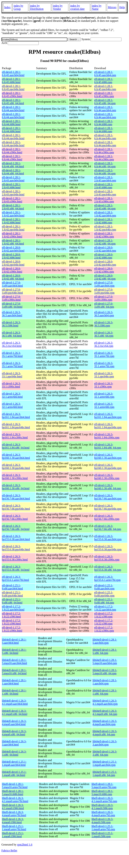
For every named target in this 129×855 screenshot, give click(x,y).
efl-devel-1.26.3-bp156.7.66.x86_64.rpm (107, 527)
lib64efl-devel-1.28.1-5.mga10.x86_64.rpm (104, 672)
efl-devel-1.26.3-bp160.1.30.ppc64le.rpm (107, 466)
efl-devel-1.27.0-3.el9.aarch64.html (12, 284)
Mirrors (112, 7)
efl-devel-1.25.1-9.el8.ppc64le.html (12, 594)
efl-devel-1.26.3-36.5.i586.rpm (103, 324)
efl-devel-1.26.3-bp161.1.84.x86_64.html (15, 446)
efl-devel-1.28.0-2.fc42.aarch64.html (13, 249)
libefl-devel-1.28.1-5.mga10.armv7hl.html (14, 786)
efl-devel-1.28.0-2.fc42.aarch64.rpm (105, 249)
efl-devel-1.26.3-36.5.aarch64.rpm (104, 314)
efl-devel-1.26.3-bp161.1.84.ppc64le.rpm (107, 426)
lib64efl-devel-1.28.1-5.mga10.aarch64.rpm (104, 661)
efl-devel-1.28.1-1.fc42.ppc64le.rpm (105, 228)
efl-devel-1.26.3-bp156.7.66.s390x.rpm (106, 517)
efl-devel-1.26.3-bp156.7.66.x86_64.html (15, 527)
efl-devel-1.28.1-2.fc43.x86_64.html (13, 207)
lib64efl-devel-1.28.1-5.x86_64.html (14, 651)
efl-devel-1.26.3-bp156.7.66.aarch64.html (16, 497)
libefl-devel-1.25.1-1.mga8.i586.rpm (102, 835)
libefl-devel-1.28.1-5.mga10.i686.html (13, 793)
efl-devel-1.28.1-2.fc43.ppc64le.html (13, 193)
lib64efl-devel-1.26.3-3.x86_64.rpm (104, 753)
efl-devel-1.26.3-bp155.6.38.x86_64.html (15, 568)
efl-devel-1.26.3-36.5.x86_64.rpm (103, 334)
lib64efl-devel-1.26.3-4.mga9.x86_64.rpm (104, 733)
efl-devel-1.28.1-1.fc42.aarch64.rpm (105, 214)
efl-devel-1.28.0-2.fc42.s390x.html (12, 270)
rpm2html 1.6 (24, 844)
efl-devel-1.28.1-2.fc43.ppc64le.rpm (105, 193)
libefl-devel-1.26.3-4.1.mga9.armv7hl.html (15, 800)
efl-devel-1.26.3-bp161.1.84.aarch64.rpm (107, 415)
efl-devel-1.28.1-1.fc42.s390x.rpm (104, 235)
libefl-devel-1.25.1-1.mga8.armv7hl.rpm (103, 828)
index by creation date (77, 7)
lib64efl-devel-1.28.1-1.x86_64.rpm (104, 692)
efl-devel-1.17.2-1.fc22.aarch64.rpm (105, 608)
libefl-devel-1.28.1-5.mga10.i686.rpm (102, 793)
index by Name (97, 7)
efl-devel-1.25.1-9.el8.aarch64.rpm (104, 587)
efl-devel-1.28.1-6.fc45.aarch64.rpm (105, 74)
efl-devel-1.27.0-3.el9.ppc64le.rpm (104, 291)
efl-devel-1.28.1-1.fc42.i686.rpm (103, 221)
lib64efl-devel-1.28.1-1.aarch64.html (14, 682)
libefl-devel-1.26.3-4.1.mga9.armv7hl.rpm (104, 800)
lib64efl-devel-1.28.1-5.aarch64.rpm (104, 641)
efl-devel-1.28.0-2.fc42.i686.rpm (103, 256)
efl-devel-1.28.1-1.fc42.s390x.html (12, 235)
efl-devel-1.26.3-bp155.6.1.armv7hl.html (15, 578)
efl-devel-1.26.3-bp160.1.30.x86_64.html (15, 487)
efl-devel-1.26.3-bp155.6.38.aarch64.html (16, 538)
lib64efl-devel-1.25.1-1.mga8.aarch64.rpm (104, 763)
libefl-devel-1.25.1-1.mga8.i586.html (13, 835)
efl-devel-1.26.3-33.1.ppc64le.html (12, 375)
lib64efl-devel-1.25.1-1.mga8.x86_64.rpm (104, 773)
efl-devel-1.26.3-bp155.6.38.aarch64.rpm (107, 538)
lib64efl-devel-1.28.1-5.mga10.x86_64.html (14, 672)
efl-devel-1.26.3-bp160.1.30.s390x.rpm (106, 477)
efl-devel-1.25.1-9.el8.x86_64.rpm (104, 601)
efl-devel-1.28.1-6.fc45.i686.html (11, 81)
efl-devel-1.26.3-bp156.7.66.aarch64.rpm (107, 497)
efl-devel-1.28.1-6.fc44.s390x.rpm (104, 151)
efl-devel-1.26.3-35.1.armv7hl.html (12, 354)
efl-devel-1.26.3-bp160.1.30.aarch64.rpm (107, 456)
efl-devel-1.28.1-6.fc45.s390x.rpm (104, 95)
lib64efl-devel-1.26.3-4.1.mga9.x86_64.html (14, 712)
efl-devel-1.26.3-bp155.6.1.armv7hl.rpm (107, 578)
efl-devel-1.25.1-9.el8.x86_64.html (12, 601)
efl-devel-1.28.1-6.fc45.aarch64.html (13, 74)
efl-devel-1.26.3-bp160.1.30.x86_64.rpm (107, 487)
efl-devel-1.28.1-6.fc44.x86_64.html (13, 165)
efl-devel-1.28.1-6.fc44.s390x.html (12, 151)
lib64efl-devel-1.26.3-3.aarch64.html (14, 743)
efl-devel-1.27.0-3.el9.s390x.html (11, 298)
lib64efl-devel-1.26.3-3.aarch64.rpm (104, 743)
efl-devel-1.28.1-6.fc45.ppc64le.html (13, 88)
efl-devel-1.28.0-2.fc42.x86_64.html (13, 277)
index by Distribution (37, 7)
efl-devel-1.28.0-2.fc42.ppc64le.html (13, 263)
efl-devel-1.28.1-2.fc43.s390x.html (12, 200)
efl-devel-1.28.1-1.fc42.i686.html (11, 221)
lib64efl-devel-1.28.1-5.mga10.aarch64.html (14, 661)
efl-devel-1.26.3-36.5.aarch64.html (12, 314)
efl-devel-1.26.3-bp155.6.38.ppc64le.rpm (107, 548)
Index (7, 7)
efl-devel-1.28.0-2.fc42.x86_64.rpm (105, 277)
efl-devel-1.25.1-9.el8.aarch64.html (12, 587)
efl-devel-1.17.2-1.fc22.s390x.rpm (104, 629)
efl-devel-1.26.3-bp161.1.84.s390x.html (15, 436)
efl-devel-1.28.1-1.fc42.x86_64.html (13, 242)
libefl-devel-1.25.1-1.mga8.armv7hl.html (14, 828)
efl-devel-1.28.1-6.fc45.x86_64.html (13, 102)
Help (122, 7)
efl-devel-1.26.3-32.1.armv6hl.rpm (104, 395)
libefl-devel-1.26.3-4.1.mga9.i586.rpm (102, 807)
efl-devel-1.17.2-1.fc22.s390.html (11, 615)
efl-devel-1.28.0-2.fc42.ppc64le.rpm (105, 263)
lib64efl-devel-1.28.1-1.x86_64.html (14, 692)
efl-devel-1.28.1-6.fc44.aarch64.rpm (105, 109)
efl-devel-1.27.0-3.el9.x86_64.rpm (104, 305)
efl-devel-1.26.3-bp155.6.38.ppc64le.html (16, 548)
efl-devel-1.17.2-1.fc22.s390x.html (12, 629)
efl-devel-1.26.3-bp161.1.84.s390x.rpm (106, 436)
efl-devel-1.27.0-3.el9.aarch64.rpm (104, 284)
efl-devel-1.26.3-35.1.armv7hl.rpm (104, 354)
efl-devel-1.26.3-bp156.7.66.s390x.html (15, 517)
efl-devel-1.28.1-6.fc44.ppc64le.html (13, 137)
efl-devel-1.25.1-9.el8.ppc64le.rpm (104, 594)
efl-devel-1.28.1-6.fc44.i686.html (11, 123)
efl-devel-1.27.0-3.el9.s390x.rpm (103, 298)
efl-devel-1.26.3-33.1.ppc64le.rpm (104, 375)
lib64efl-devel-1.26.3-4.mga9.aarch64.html (14, 723)
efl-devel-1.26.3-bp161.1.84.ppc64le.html (16, 426)
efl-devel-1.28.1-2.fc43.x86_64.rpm (105, 207)
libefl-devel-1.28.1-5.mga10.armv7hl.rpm (103, 786)
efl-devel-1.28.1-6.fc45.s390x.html (12, 95)
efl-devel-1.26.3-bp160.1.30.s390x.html (15, 477)
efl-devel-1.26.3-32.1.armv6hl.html (12, 395)
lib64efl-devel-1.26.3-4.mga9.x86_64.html (14, 733)
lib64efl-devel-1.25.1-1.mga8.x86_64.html (14, 773)
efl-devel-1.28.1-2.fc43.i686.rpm (103, 186)
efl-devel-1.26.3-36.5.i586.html (11, 324)
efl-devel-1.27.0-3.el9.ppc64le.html (12, 291)
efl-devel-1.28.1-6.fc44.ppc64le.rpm (105, 137)
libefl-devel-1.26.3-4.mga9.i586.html (13, 821)
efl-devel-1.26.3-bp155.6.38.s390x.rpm (106, 558)
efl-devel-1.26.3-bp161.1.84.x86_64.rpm (107, 446)
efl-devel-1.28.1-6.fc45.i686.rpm (103, 81)
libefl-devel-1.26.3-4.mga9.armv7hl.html (14, 814)
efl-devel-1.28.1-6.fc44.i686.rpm (103, 123)
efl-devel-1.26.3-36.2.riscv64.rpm (103, 344)
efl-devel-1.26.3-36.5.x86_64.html (12, 334)
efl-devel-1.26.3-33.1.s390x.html (11, 385)
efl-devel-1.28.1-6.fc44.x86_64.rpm (105, 165)
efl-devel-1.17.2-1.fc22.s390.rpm (103, 615)
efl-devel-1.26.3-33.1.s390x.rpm (103, 385)
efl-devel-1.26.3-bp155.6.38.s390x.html (15, 558)
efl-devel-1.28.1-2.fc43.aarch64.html (13, 179)
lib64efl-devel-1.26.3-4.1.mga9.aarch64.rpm (105, 702)
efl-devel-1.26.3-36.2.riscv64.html (12, 344)
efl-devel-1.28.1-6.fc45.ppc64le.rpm (105, 88)
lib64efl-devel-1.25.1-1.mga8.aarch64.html (14, 763)
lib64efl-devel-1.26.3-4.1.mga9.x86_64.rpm (104, 712)
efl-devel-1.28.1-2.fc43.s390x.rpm (104, 200)
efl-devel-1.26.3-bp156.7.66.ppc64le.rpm (107, 507)
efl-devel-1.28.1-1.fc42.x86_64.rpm (105, 242)
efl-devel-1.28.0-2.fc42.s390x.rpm (104, 270)
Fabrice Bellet (9, 850)
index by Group (18, 7)
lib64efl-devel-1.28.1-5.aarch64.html (14, 641)
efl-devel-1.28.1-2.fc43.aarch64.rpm (105, 179)
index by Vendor (58, 7)
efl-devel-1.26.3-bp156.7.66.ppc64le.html (16, 507)
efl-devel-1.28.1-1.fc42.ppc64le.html (13, 228)
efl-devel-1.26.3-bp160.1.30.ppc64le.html (16, 466)
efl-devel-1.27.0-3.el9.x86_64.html (12, 305)
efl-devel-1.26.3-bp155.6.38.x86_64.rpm (107, 568)
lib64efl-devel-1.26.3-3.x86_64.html (14, 753)
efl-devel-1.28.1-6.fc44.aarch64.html (13, 109)
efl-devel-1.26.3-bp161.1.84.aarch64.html (16, 415)
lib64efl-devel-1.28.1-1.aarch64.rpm (104, 682)
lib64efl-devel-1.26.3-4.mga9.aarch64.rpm (104, 723)
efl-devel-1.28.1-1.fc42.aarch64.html (13, 214)
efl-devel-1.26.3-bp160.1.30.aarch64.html (16, 456)
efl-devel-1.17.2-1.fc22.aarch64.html (13, 608)
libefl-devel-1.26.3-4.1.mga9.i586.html (13, 807)
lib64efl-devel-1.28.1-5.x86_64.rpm (104, 651)
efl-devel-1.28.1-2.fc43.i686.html (11, 186)
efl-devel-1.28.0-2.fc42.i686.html (11, 256)
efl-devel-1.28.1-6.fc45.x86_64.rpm (105, 102)
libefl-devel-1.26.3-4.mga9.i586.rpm (102, 821)
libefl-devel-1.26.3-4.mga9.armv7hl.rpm (103, 814)
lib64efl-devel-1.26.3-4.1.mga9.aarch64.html (15, 702)
